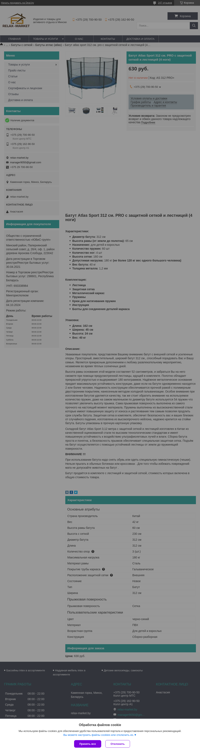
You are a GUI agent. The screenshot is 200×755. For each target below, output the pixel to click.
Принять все (87, 743)
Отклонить (118, 743)
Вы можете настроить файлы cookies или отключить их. (98, 734)
